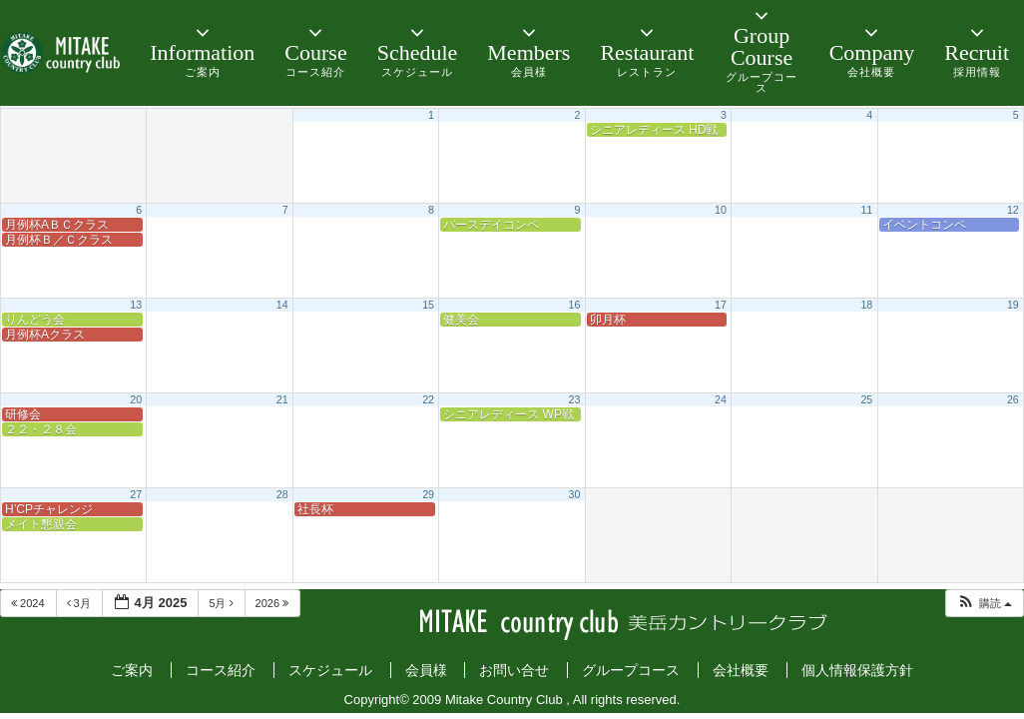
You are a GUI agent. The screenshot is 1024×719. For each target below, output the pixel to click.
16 (575, 305)
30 (575, 494)
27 (136, 494)
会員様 (426, 670)
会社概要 (740, 670)
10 (721, 210)
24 (721, 399)
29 (428, 494)
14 (282, 305)
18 (866, 305)
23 (575, 399)
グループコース (631, 670)
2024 (29, 603)
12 (1013, 210)
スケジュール (330, 670)
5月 (222, 603)
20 (136, 399)
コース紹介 (221, 670)
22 (428, 399)
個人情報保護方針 (857, 670)
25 (866, 399)
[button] (984, 603)
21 (282, 399)
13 (136, 305)
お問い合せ (514, 670)
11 (866, 210)
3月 (80, 603)
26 (1013, 399)
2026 (274, 603)
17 (721, 305)
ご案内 (132, 670)
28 (282, 494)
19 (1013, 305)
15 (428, 305)
